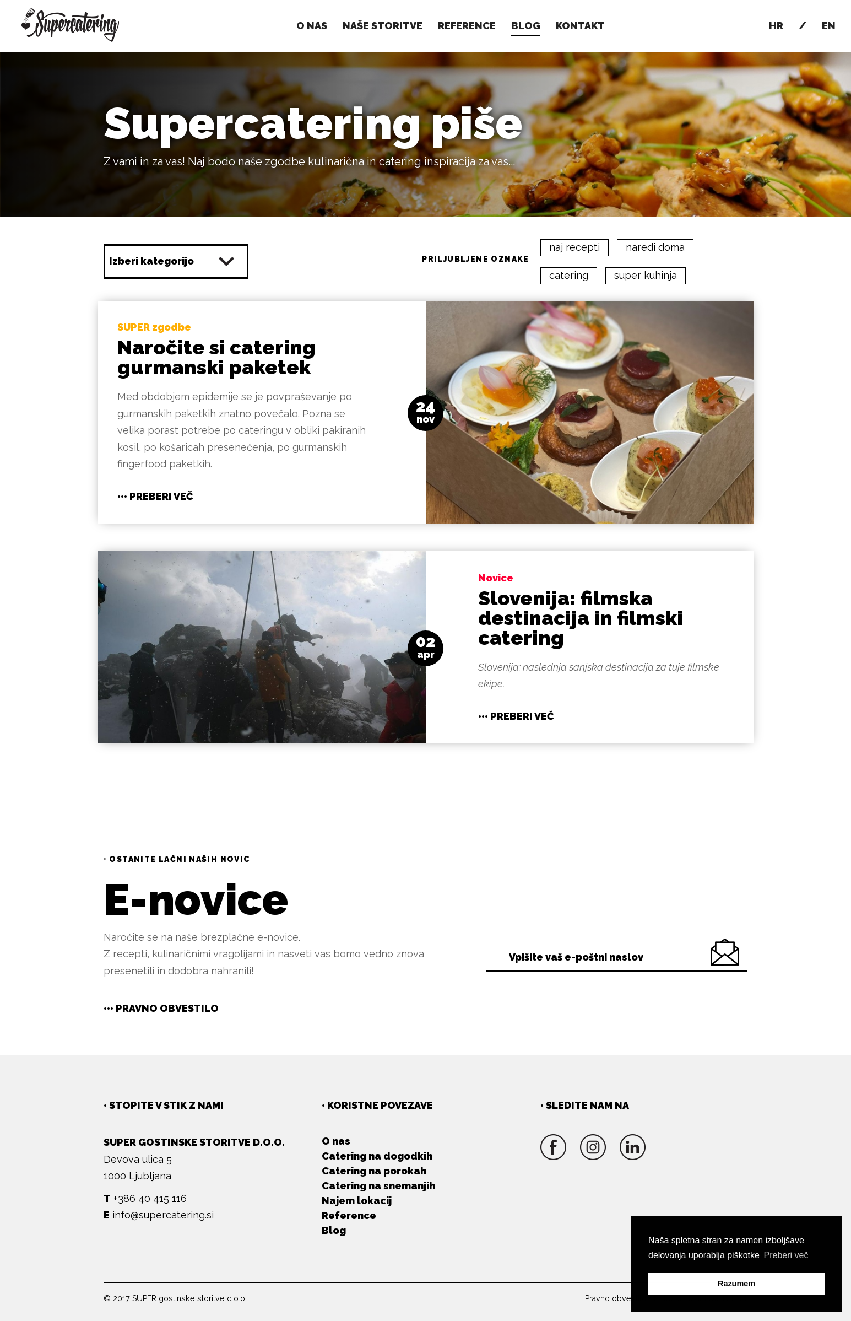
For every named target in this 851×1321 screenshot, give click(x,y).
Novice (495, 578)
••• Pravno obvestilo (161, 1008)
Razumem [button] (736, 1283)
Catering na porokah (374, 1171)
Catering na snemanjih (378, 1185)
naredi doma (655, 247)
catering (568, 275)
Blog (334, 1230)
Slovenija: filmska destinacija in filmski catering (580, 617)
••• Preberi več (155, 496)
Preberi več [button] (786, 1255)
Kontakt (580, 25)
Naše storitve (382, 25)
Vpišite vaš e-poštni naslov (576, 957)
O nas (311, 25)
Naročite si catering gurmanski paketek (216, 357)
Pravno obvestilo (616, 1298)
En (829, 25)
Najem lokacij (357, 1200)
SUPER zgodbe (154, 327)
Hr (776, 25)
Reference (467, 25)
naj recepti (574, 247)
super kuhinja (645, 275)
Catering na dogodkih (377, 1156)
